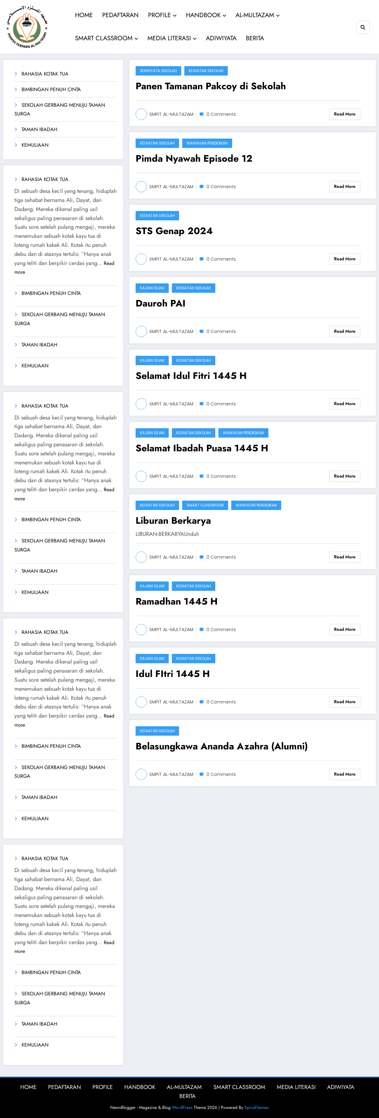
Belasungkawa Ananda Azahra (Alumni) (222, 746)
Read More (345, 114)
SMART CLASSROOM (106, 38)
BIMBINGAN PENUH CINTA (51, 89)
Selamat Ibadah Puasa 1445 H (202, 448)
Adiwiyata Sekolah (158, 70)
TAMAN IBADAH (39, 129)
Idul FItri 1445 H (173, 674)
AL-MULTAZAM (257, 15)
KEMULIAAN (35, 145)
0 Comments (221, 114)
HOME (83, 15)
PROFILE (162, 15)
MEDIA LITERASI (171, 38)
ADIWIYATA (221, 38)
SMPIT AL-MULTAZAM (171, 114)
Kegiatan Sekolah (206, 70)
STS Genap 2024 (174, 231)
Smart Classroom (205, 505)
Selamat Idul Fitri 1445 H (191, 376)
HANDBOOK (206, 15)
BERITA (255, 38)
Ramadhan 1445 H (177, 601)
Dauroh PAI (161, 303)
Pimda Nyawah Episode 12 (194, 158)
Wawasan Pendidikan (207, 143)
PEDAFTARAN (120, 15)
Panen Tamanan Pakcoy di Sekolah (211, 86)
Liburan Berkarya (173, 520)
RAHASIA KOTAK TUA (45, 73)
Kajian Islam (152, 288)
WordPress (182, 1107)
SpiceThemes (256, 1107)
